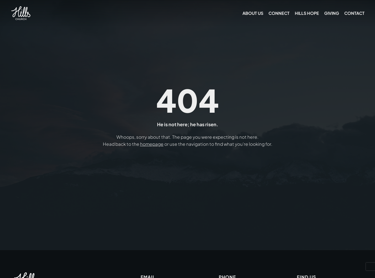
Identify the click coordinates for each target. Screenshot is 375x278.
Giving (331, 13)
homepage (152, 144)
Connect (279, 13)
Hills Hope (307, 13)
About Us (252, 13)
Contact (354, 13)
